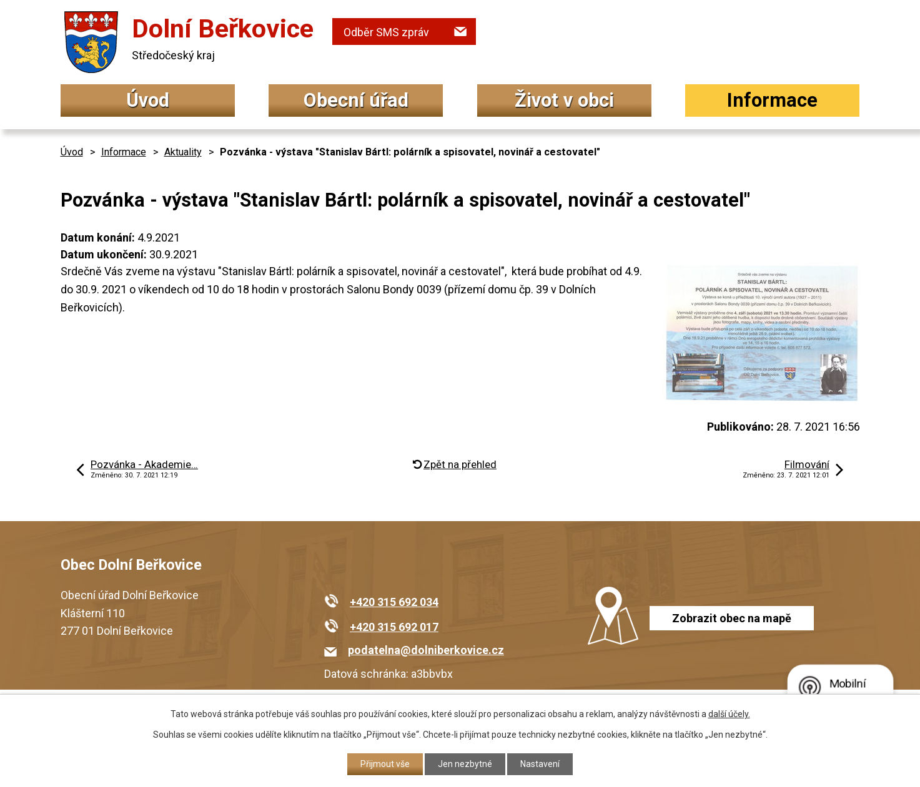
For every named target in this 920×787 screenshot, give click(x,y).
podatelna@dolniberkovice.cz (426, 650)
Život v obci (564, 100)
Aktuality (183, 152)
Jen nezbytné (465, 764)
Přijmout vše (385, 764)
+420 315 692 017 (394, 626)
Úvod (147, 100)
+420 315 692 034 (394, 602)
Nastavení (540, 764)
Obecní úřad (356, 100)
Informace (772, 100)
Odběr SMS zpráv (386, 32)
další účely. (729, 714)
